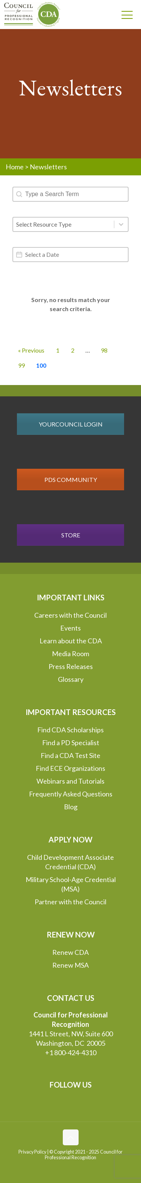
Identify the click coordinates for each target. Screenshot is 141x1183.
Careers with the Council (70, 615)
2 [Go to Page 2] (72, 350)
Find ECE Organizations (70, 768)
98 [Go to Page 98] (104, 350)
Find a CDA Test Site (70, 755)
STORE (70, 535)
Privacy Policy (32, 1152)
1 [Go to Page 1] (57, 350)
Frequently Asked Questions (70, 794)
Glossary (70, 679)
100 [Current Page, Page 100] (41, 365)
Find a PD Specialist (70, 742)
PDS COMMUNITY (70, 479)
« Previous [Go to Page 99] (31, 350)
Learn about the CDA (70, 641)
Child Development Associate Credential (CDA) (70, 862)
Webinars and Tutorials (70, 781)
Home (15, 167)
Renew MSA (70, 965)
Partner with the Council (70, 902)
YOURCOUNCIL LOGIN (71, 424)
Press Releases (71, 666)
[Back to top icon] (71, 1137)
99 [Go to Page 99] (21, 365)
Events (70, 628)
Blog (70, 806)
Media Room (70, 653)
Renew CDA (70, 952)
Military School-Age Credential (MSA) (71, 884)
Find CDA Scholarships (70, 730)
